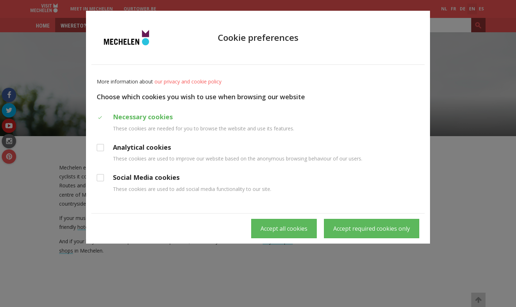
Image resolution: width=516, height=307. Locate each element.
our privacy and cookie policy (187, 81)
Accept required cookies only (371, 228)
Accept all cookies (284, 228)
